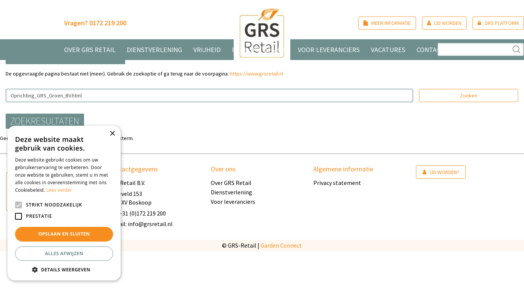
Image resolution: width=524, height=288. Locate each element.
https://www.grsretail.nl (256, 110)
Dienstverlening (231, 229)
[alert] (64, 203)
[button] (64, 269)
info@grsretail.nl (150, 261)
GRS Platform (492, 23)
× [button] (112, 134)
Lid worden (438, 23)
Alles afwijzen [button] (64, 253)
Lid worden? (441, 209)
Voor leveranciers (233, 238)
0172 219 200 (113, 22)
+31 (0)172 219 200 (142, 250)
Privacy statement (337, 219)
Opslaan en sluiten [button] (64, 234)
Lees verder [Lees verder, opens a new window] (59, 190)
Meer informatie (381, 23)
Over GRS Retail (231, 219)
